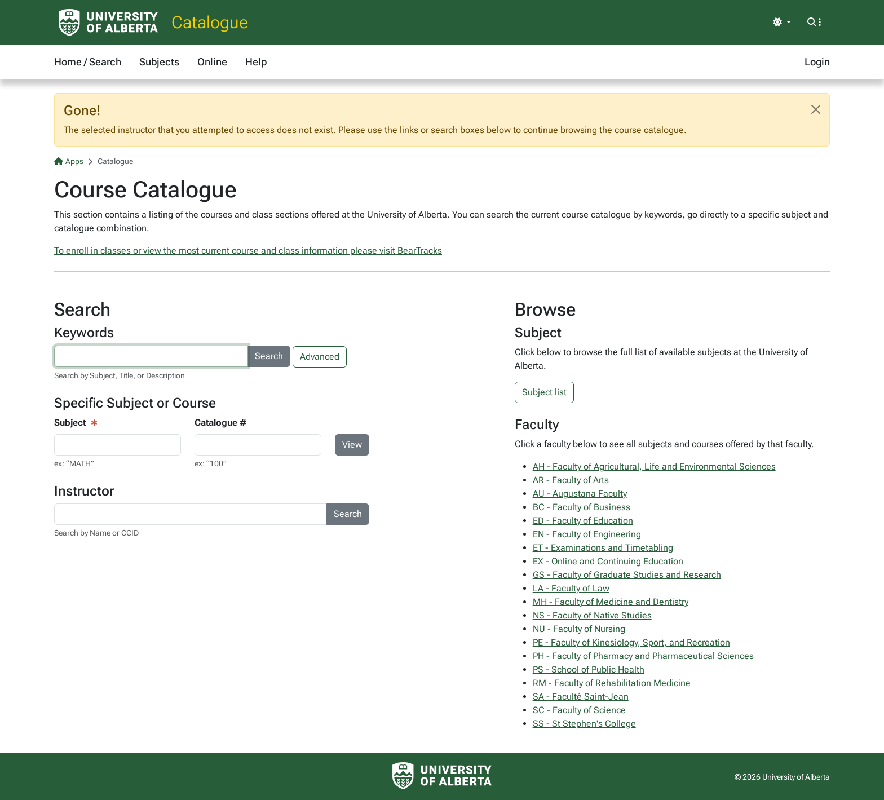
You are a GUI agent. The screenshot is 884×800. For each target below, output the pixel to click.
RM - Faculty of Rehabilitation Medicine (612, 683)
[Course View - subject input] (117, 445)
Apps (68, 161)
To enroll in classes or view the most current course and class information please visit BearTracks (248, 250)
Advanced (319, 356)
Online (212, 62)
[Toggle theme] (782, 22)
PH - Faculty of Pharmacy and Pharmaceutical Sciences (643, 656)
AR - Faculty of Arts (571, 480)
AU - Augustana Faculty (580, 493)
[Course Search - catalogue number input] (258, 445)
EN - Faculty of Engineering (587, 534)
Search (269, 356)
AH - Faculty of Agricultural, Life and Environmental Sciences (654, 466)
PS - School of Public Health (588, 669)
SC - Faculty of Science (579, 710)
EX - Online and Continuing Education (608, 561)
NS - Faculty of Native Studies (592, 615)
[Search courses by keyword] (151, 356)
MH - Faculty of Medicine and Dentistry (610, 601)
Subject (70, 422)
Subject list (544, 392)
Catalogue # (220, 422)
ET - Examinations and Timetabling (603, 547)
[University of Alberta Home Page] (108, 22)
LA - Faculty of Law (571, 588)
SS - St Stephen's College (584, 723)
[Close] (815, 109)
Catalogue (209, 22)
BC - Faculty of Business (581, 507)
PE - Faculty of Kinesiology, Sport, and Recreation (631, 642)
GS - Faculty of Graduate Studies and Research (627, 574)
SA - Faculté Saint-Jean (581, 696)
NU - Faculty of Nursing (579, 629)
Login (817, 62)
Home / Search (87, 62)
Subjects (159, 62)
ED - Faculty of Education (583, 520)
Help (256, 62)
